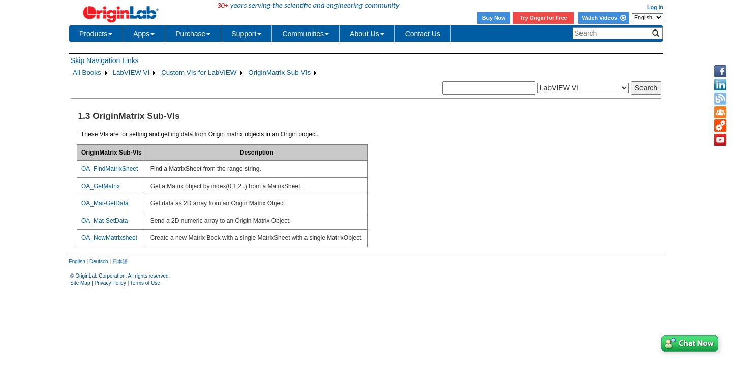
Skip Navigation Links (105, 60)
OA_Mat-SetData (104, 220)
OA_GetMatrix (100, 186)
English (77, 261)
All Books (87, 72)
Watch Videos (604, 18)
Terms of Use (145, 283)
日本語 (120, 261)
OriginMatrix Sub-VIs (279, 72)
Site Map (80, 283)
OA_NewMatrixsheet (109, 237)
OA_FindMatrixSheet (109, 168)
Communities (305, 33)
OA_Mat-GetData (105, 203)
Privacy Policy (110, 283)
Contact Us (422, 33)
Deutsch (98, 261)
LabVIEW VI (131, 72)
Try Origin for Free (543, 18)
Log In (655, 7)
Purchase (192, 33)
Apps (144, 33)
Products (95, 33)
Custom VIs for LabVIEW (198, 72)
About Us (367, 33)
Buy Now (494, 18)
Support (246, 33)
